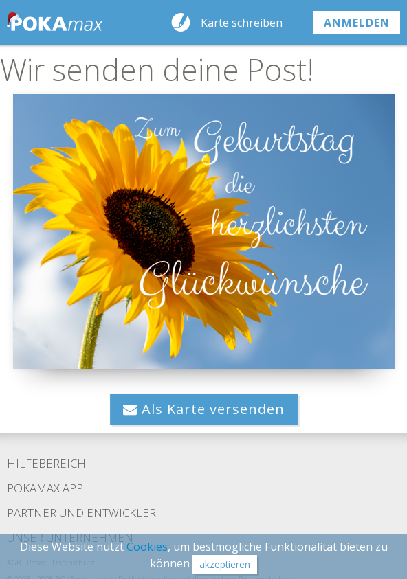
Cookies (147, 546)
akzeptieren (224, 564)
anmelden (357, 22)
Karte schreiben (242, 22)
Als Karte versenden (204, 409)
